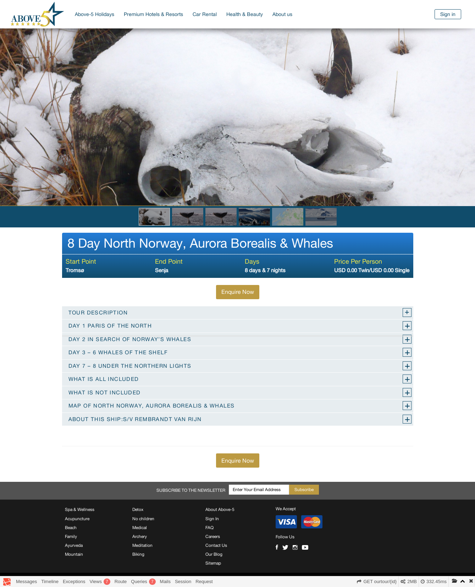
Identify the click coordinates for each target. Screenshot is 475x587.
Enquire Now (237, 292)
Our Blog (213, 554)
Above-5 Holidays (94, 14)
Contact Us (216, 545)
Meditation (142, 545)
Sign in (447, 14)
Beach (71, 527)
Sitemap (213, 563)
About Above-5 (219, 509)
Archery (139, 536)
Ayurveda (74, 545)
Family (71, 536)
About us (282, 14)
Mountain (74, 554)
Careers (212, 536)
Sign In (212, 518)
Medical (139, 527)
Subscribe (304, 489)
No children (143, 518)
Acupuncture (77, 518)
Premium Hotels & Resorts (153, 14)
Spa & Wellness (79, 509)
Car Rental (205, 14)
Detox (137, 509)
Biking (138, 554)
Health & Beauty (244, 14)
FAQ (209, 527)
